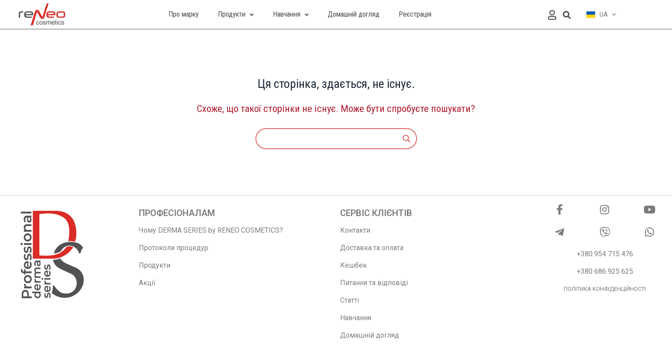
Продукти (154, 265)
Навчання (355, 318)
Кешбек (353, 265)
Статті (349, 300)
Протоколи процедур (173, 248)
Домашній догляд (369, 335)
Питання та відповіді (374, 283)
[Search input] (332, 139)
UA (601, 14)
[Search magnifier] (406, 139)
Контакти (355, 230)
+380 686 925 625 (605, 271)
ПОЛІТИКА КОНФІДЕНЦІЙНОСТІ (605, 289)
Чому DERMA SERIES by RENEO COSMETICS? (211, 230)
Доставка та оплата (371, 248)
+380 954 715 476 (605, 254)
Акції (147, 283)
